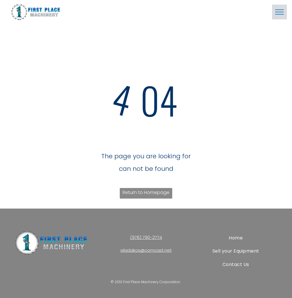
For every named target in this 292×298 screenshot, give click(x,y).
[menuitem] (235, 238)
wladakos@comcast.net (146, 250)
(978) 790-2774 (146, 237)
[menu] (279, 12)
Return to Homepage (146, 192)
